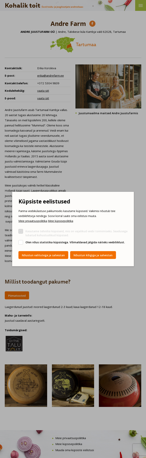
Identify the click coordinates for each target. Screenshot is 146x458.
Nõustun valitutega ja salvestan (43, 255)
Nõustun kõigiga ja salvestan (93, 255)
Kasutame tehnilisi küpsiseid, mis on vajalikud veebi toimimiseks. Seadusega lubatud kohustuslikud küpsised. (76, 233)
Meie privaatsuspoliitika (32, 221)
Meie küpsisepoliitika (60, 221)
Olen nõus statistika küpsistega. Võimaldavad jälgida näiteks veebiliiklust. (75, 242)
